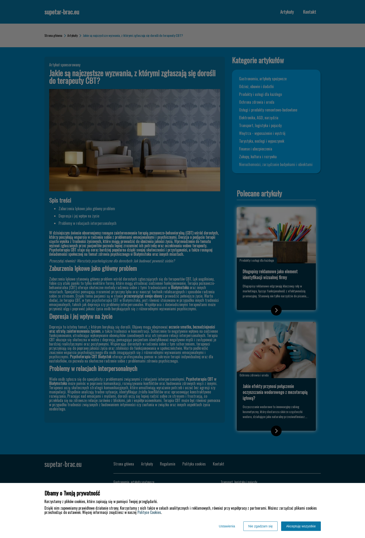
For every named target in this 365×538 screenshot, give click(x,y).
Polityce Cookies (149, 512)
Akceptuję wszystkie (301, 526)
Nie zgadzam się (260, 526)
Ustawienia (227, 526)
